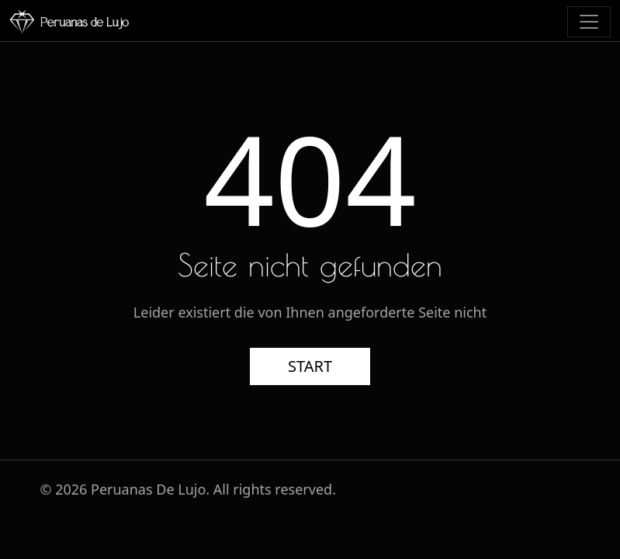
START (310, 366)
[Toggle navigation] (589, 21)
